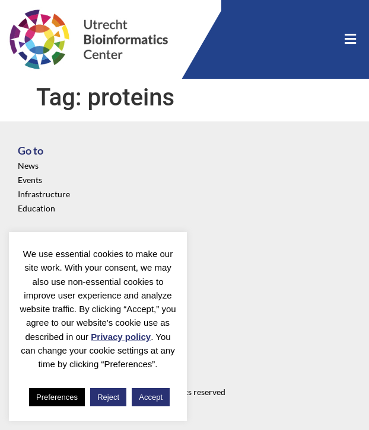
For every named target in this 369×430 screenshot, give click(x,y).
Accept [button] (151, 397)
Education (36, 208)
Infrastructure (44, 194)
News (28, 166)
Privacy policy (121, 337)
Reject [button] (108, 397)
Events (30, 180)
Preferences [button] (57, 397)
